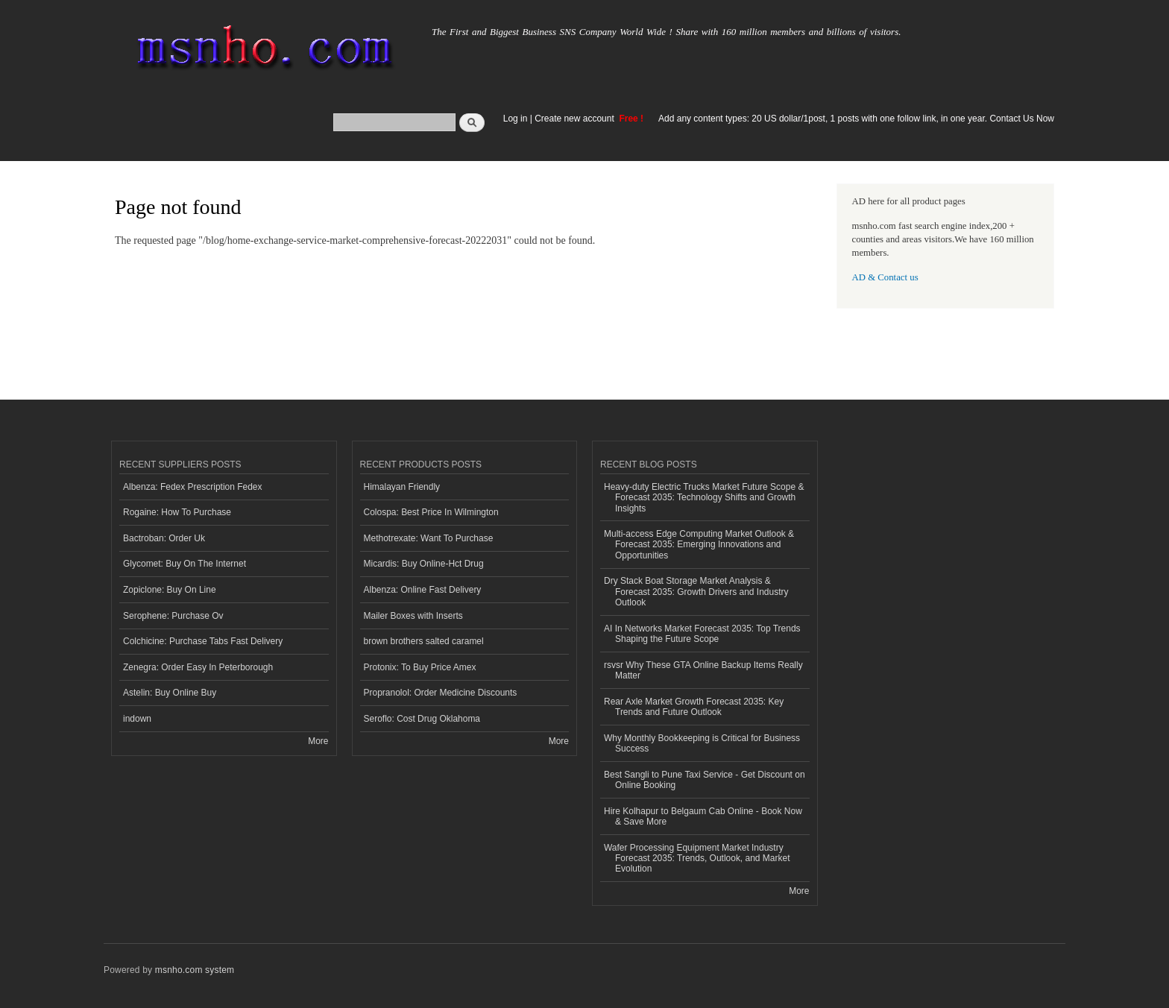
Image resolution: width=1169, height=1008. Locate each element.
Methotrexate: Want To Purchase (429, 538)
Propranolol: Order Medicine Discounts (440, 692)
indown (137, 719)
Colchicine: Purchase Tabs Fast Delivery (203, 641)
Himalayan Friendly (402, 487)
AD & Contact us (885, 277)
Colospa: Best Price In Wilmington (431, 512)
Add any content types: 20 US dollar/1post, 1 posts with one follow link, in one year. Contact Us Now (856, 118)
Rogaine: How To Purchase (177, 512)
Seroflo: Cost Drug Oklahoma (422, 719)
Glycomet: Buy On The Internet (184, 563)
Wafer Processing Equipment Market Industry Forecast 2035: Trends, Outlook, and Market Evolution (697, 858)
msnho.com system (194, 970)
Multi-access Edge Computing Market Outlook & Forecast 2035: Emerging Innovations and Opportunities (699, 545)
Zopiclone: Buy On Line (169, 590)
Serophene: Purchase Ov (173, 616)
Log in (515, 118)
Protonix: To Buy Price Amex (420, 667)
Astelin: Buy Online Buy (169, 692)
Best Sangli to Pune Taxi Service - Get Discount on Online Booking (704, 779)
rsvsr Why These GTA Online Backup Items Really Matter (703, 670)
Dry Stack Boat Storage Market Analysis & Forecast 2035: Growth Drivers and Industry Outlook (696, 592)
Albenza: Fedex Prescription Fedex (192, 487)
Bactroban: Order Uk (164, 538)
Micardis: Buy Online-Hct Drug (424, 563)
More (318, 741)
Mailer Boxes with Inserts (413, 616)
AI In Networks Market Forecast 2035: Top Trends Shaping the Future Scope (702, 633)
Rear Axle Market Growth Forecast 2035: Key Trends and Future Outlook (694, 706)
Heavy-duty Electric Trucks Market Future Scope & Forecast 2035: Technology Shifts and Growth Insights (704, 498)
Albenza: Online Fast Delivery (423, 590)
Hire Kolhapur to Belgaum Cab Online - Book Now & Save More (703, 816)
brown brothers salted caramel (424, 641)
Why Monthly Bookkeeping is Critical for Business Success (702, 743)
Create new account (576, 118)
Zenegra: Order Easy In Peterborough (198, 667)
